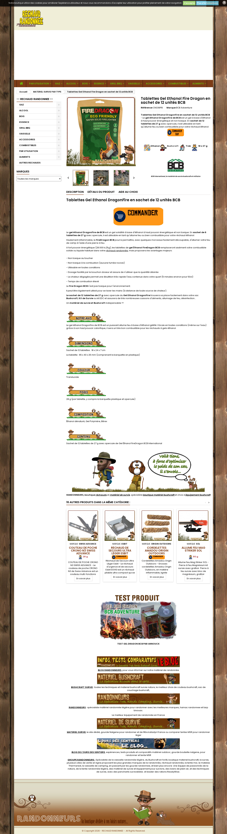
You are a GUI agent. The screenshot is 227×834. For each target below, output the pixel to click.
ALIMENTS (198, 83)
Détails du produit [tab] (101, 192)
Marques (23, 171)
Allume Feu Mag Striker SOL (193, 549)
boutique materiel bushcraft (184, 759)
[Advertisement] (113, 55)
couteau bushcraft (187, 687)
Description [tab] (75, 192)
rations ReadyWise (169, 771)
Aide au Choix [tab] (128, 192)
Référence (146, 107)
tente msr (192, 762)
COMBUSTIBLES (177, 83)
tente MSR (146, 755)
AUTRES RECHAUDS (30, 162)
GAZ (57, 83)
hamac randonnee (190, 707)
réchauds (101, 494)
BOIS (85, 83)
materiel (137, 687)
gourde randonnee (139, 765)
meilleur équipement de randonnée (134, 715)
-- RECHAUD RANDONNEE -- (35, 99)
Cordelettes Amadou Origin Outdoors (156, 550)
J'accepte (189, 3)
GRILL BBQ (116, 83)
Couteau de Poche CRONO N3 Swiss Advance (83, 550)
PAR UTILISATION (39, 83)
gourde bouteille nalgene (185, 752)
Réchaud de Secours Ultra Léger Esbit (120, 550)
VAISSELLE (134, 83)
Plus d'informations (207, 3)
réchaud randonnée (117, 250)
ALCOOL (71, 83)
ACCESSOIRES (154, 83)
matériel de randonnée (166, 670)
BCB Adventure (184, 107)
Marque (171, 107)
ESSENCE (99, 83)
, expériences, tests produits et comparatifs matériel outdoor (121, 752)
